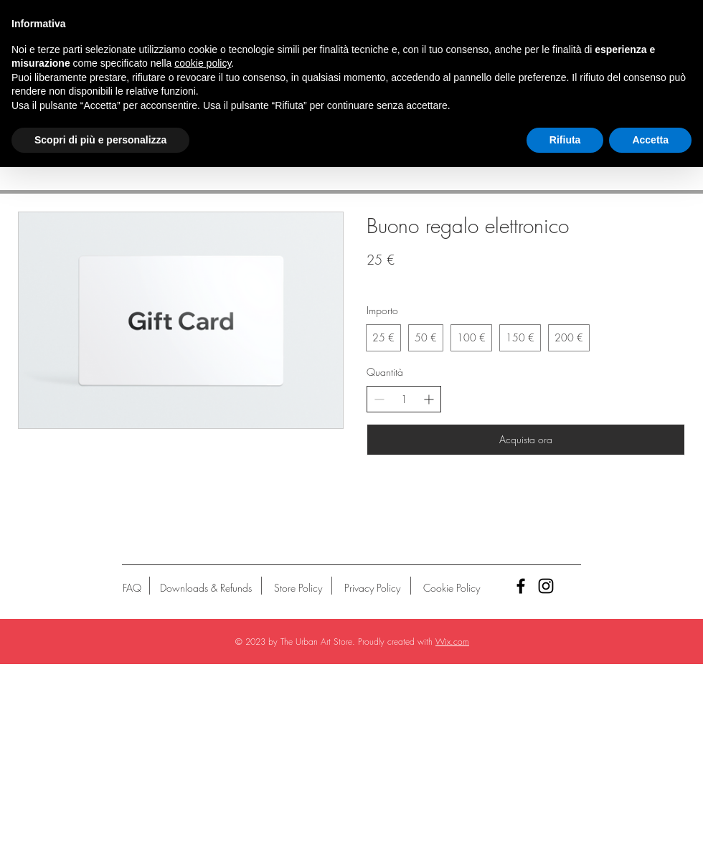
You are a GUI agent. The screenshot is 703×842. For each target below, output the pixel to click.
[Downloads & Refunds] (205, 588)
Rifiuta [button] (565, 140)
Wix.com (452, 641)
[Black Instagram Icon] (546, 586)
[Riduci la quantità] (379, 399)
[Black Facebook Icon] (521, 586)
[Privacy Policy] (372, 588)
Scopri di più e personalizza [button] (100, 140)
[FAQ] (132, 588)
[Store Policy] (298, 588)
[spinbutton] (404, 399)
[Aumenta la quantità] (428, 399)
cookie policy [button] (202, 63)
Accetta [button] (650, 140)
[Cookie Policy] (451, 588)
